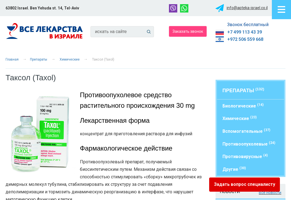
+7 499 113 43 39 (244, 32)
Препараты (38, 59)
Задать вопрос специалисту (244, 184)
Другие (234, 169)
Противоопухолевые (248, 144)
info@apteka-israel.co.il (247, 8)
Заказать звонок (188, 31)
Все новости (270, 192)
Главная (12, 59)
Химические (70, 59)
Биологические (243, 106)
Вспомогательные (246, 131)
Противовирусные (245, 156)
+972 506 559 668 (245, 39)
